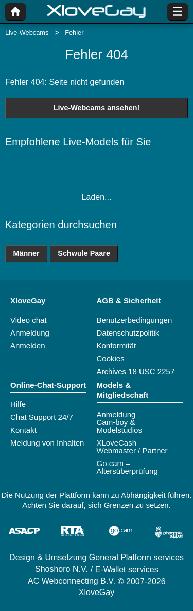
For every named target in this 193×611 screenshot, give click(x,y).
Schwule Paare (84, 253)
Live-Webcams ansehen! (97, 108)
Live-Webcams (26, 32)
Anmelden (27, 345)
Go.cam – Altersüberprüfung (127, 467)
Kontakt (23, 429)
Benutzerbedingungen (134, 320)
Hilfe (18, 404)
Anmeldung (29, 332)
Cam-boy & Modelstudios (119, 426)
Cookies (111, 358)
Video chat (28, 320)
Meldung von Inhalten (47, 442)
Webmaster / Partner (132, 450)
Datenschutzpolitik (128, 332)
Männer (26, 253)
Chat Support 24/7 (41, 417)
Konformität (116, 345)
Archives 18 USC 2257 (136, 371)
